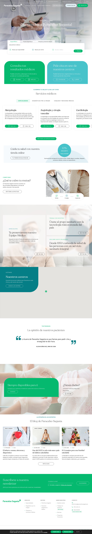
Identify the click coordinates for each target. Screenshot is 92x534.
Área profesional (38, 1)
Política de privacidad (66, 485)
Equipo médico (41, 5)
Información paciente (52, 1)
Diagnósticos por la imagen (41, 101)
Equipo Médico (13, 41)
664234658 (77, 510)
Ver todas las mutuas (12, 191)
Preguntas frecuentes (60, 516)
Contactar (12, 391)
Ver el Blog (46, 464)
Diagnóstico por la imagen (30, 506)
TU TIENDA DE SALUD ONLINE (20, 158)
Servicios (28, 5)
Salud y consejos (9, 428)
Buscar (79, 51)
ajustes (45, 532)
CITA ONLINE (60, 79)
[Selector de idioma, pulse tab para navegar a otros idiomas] (87, 1)
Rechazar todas (67, 531)
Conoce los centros (14, 286)
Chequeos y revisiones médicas (45, 41)
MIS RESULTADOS (58, 5)
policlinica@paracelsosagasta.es (80, 504)
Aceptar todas (56, 531)
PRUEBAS (17, 79)
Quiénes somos (61, 503)
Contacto (77, 1)
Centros (34, 5)
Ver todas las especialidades (46, 138)
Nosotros (48, 5)
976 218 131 (77, 507)
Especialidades (23, 101)
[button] (18, 50)
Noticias (59, 512)
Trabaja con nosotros (66, 1)
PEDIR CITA (83, 5)
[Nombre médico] (61, 50)
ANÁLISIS (32, 79)
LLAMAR (75, 79)
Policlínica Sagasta (46, 503)
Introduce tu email (53, 481)
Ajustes (78, 531)
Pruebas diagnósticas (27, 41)
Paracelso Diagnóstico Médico (44, 507)
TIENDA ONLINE (71, 5)
